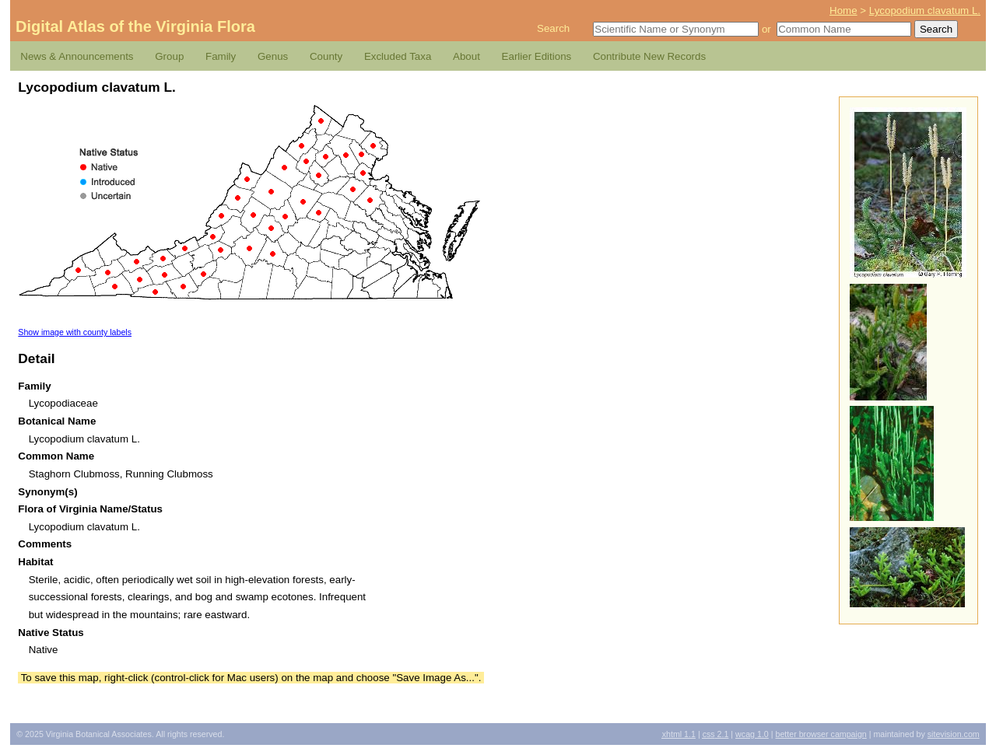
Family (220, 56)
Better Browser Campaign (820, 734)
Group (169, 56)
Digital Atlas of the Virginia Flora (135, 26)
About (466, 56)
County (326, 56)
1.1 (679, 734)
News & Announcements (76, 56)
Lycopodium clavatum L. (924, 10)
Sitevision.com (954, 734)
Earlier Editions (537, 56)
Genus (273, 56)
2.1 (716, 734)
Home (843, 10)
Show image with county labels (75, 332)
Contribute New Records (649, 56)
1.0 (752, 734)
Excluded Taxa (397, 56)
